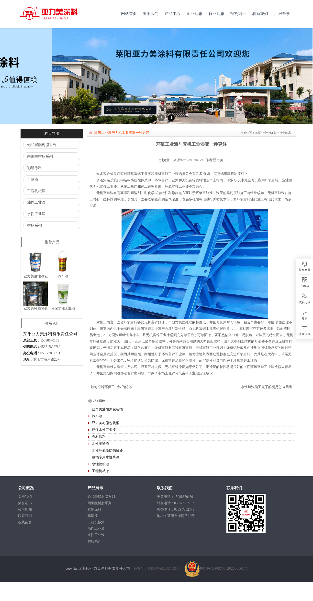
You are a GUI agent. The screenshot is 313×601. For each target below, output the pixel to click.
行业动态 (216, 14)
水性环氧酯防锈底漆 (107, 469)
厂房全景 (282, 14)
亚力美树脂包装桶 (105, 442)
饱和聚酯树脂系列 (41, 164)
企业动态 (194, 14)
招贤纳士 (238, 14)
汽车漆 (97, 435)
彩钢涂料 (34, 187)
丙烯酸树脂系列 (40, 175)
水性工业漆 (36, 233)
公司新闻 (25, 528)
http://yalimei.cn (192, 179)
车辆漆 (32, 198)
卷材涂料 (99, 456)
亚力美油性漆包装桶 (107, 428)
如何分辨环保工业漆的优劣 (111, 406)
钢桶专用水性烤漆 (105, 476)
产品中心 (172, 14)
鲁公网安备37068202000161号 (216, 587)
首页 (258, 152)
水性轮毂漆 (100, 483)
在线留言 (25, 541)
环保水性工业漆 (104, 449)
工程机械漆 (36, 210)
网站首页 (129, 14)
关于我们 (150, 14)
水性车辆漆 (100, 463)
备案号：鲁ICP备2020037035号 (157, 587)
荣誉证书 (25, 522)
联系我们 (260, 14)
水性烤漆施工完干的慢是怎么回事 (266, 406)
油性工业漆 (36, 221)
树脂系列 (34, 244)
